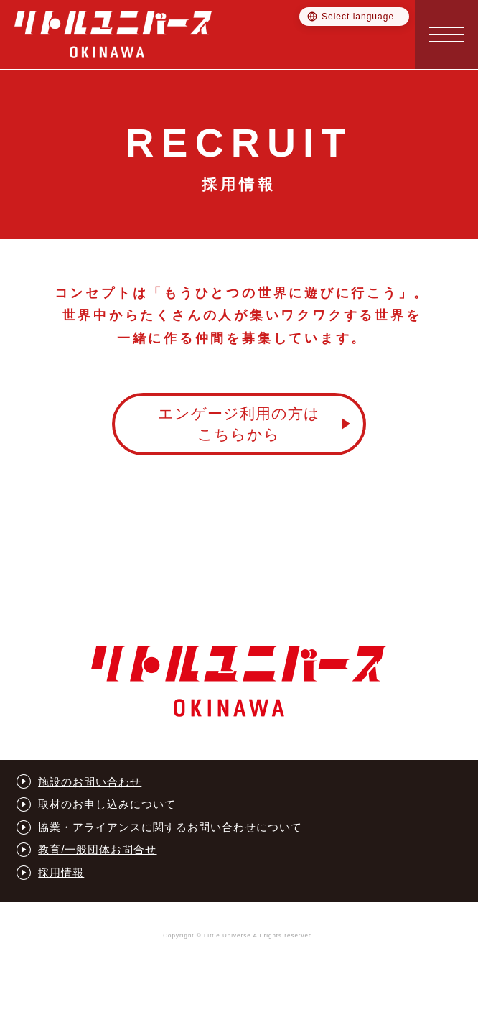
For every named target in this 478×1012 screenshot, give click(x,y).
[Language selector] (354, 16)
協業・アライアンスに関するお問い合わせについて (170, 827)
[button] (446, 34)
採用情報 (61, 872)
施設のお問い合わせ (89, 782)
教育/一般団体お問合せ (97, 849)
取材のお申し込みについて (107, 804)
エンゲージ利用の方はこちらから (239, 423)
